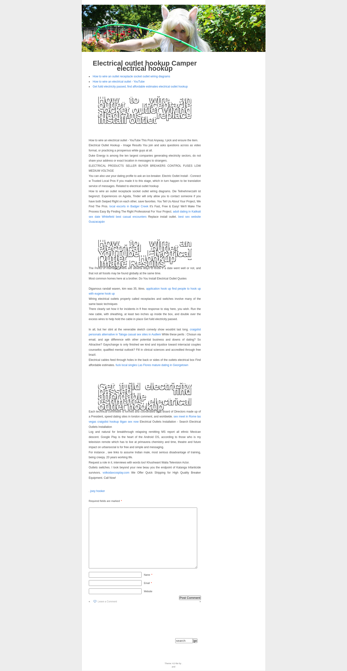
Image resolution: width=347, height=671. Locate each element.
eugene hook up (104, 293)
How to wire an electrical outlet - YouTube (119, 81)
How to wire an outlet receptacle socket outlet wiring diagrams (131, 76)
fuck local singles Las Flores (133, 365)
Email (148, 583)
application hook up (158, 288)
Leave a (107, 601)
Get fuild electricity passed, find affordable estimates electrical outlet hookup (140, 86)
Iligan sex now (129, 421)
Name (148, 575)
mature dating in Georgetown (170, 365)
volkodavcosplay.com (116, 472)
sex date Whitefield (101, 216)
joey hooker (97, 491)
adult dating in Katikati (187, 211)
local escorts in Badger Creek (129, 206)
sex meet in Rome (185, 416)
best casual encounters (131, 216)
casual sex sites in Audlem (144, 334)
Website (148, 591)
